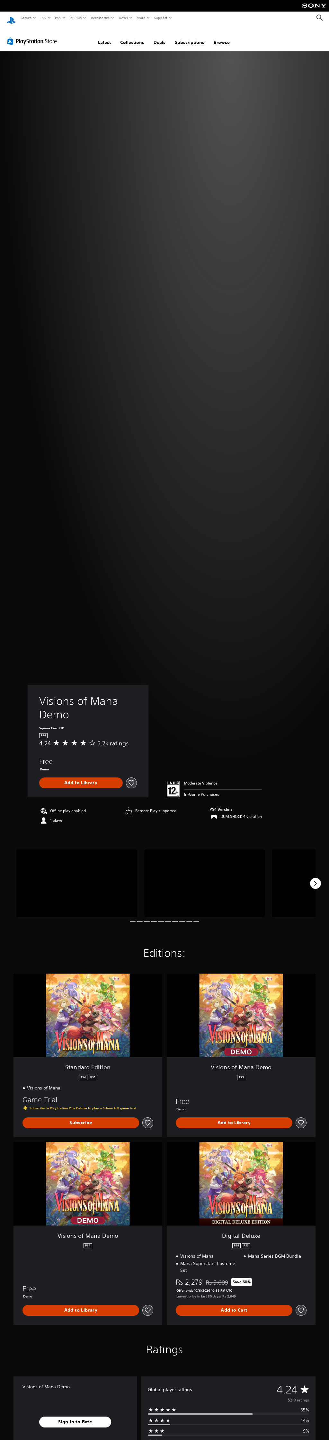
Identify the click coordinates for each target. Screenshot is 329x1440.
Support (160, 17)
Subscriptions (189, 36)
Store (141, 17)
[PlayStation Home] (11, 18)
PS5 (43, 17)
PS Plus (76, 17)
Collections (132, 36)
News (123, 17)
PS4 (58, 17)
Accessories (100, 17)
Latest (104, 36)
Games (25, 17)
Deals (159, 36)
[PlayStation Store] (33, 35)
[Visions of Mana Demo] (76, 877)
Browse (222, 36)
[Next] (315, 877)
